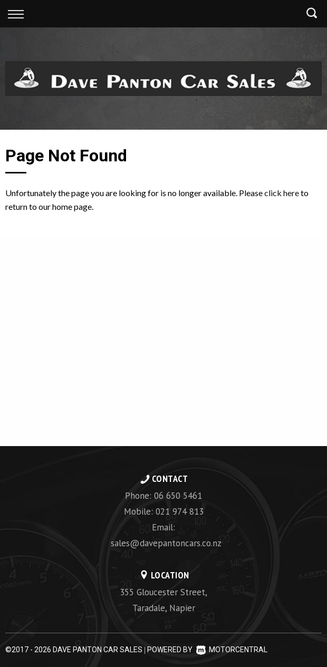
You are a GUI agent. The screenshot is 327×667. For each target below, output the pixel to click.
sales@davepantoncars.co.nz (166, 543)
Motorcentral (231, 649)
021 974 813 (180, 511)
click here (281, 193)
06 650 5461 (178, 495)
